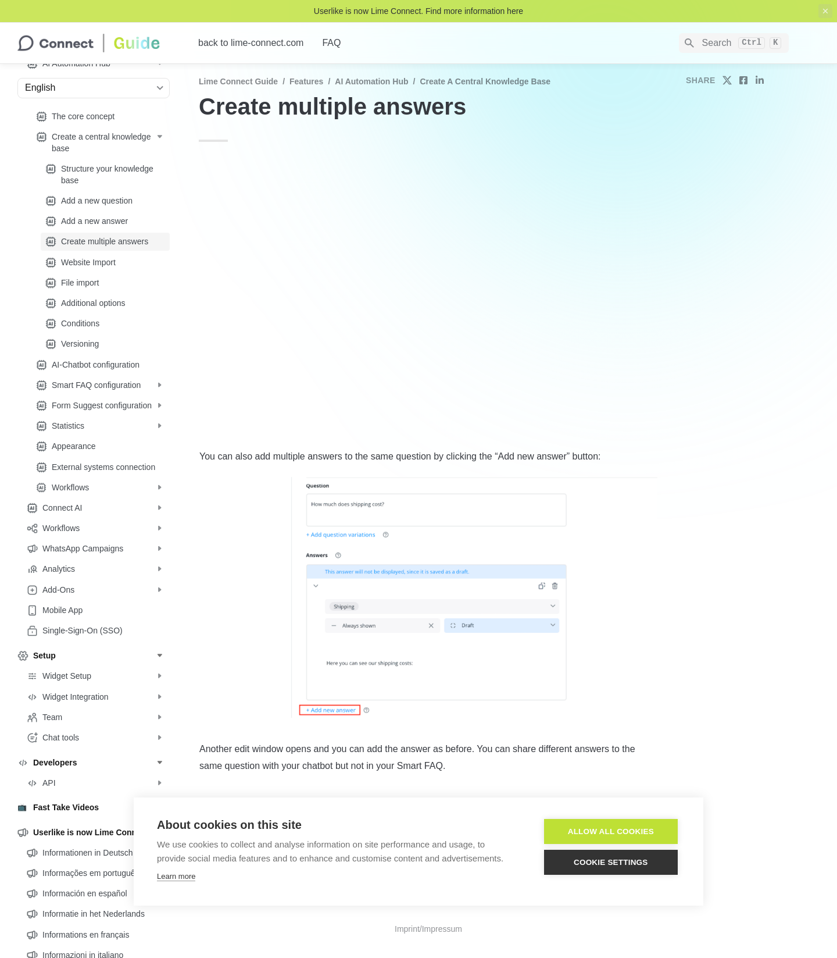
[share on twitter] (727, 80)
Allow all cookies (611, 831)
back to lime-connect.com (250, 43)
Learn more (176, 876)
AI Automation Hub (371, 81)
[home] (98, 43)
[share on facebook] (743, 80)
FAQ (331, 43)
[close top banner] (825, 11)
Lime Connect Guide (238, 81)
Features (306, 81)
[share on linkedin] (759, 80)
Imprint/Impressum (428, 929)
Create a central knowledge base (485, 81)
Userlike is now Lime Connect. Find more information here (418, 11)
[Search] (734, 43)
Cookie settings (611, 862)
